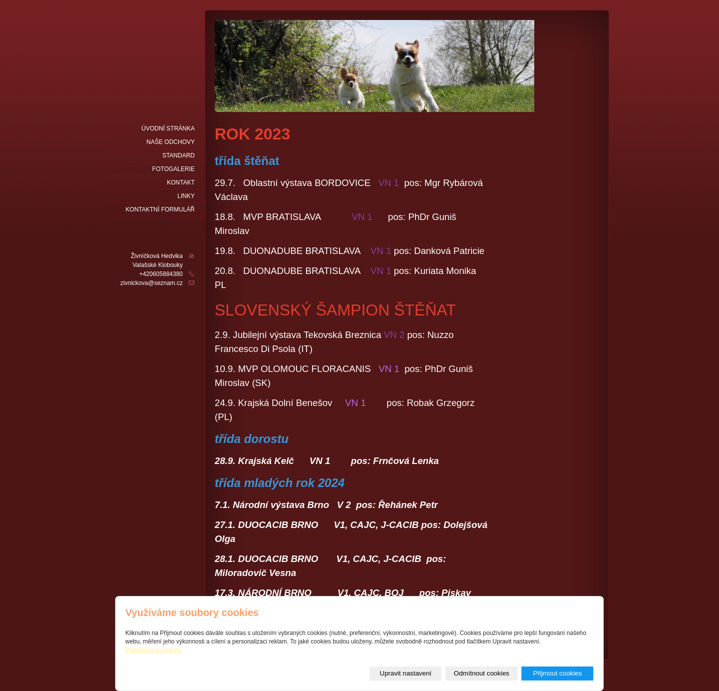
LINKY (186, 196)
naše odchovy (170, 142)
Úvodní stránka (168, 128)
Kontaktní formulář (160, 209)
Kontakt (181, 182)
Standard (178, 155)
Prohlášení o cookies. (154, 650)
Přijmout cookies (557, 673)
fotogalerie (173, 169)
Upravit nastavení (406, 673)
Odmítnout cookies (481, 673)
